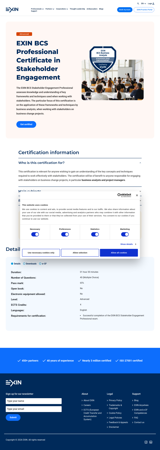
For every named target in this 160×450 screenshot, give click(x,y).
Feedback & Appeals (118, 422)
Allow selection (80, 253)
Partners (50, 9)
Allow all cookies (119, 253)
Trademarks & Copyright (115, 407)
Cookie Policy (115, 413)
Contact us (139, 422)
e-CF (44, 263)
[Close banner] (137, 195)
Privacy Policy (115, 400)
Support (34, 11)
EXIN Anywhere (141, 405)
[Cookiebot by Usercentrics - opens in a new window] (119, 195)
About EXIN (89, 400)
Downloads (31, 263)
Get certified (26, 124)
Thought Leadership (77, 9)
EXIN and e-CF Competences (140, 411)
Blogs (101, 9)
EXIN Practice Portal (144, 10)
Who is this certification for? (41, 163)
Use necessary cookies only (41, 253)
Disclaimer (114, 427)
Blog (136, 400)
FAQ (136, 417)
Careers (87, 405)
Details (17, 263)
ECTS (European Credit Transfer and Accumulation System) (93, 415)
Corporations (62, 9)
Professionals (37, 9)
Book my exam (124, 10)
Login (151, 4)
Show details (126, 244)
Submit (13, 417)
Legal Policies (115, 417)
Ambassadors (92, 9)
